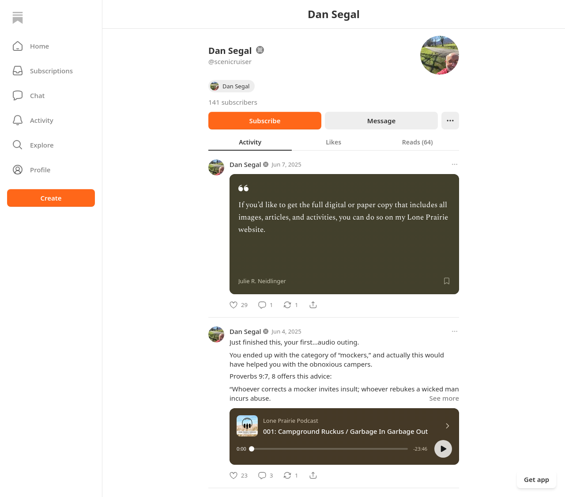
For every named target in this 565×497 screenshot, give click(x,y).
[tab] (250, 142)
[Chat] (51, 95)
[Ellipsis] (450, 120)
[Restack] (290, 305)
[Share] (312, 305)
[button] (51, 46)
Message (381, 120)
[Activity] (51, 120)
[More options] (455, 164)
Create (50, 197)
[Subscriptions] (51, 70)
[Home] (17, 17)
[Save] (447, 281)
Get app (536, 479)
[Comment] (265, 305)
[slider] (330, 448)
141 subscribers (232, 102)
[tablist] (333, 142)
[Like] (238, 305)
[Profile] (51, 169)
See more (444, 398)
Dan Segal (245, 164)
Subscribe (264, 120)
